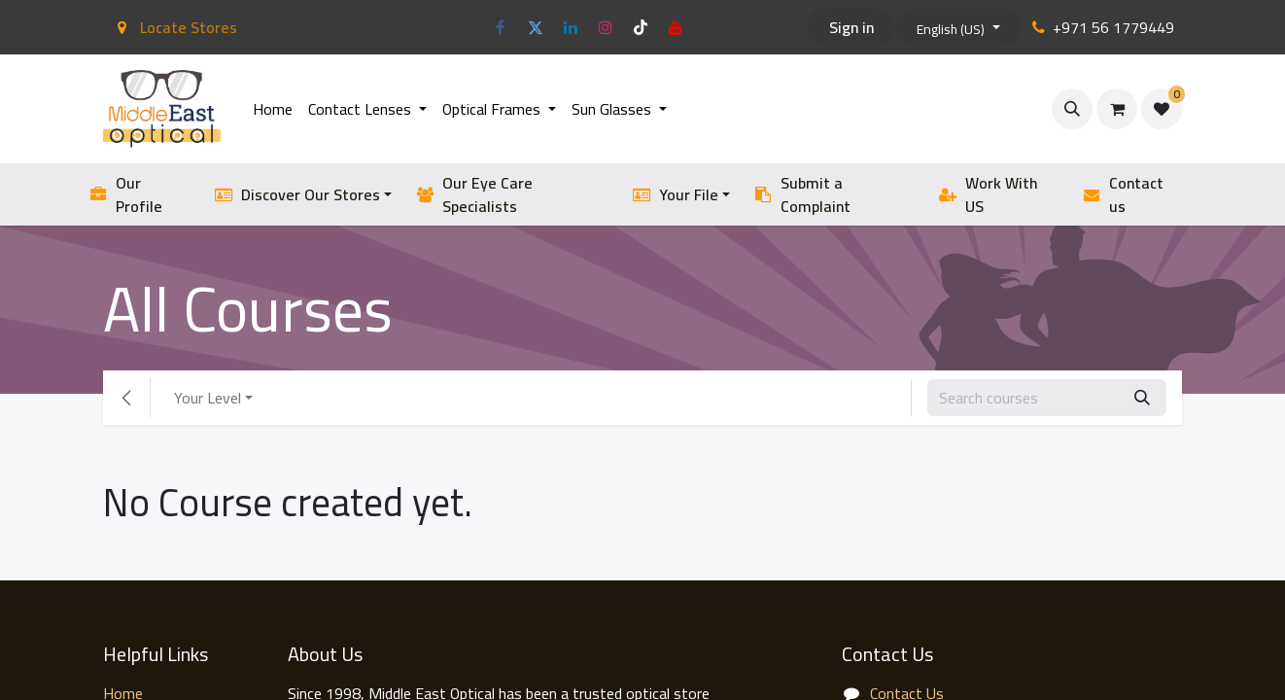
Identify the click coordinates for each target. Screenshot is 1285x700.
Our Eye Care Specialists (474, 194)
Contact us (1122, 194)
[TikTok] (640, 27)
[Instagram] (605, 27)
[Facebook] (500, 27)
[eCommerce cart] (1116, 108)
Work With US (988, 194)
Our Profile (125, 194)
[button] (1072, 108)
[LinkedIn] (570, 27)
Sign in (851, 27)
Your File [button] (675, 194)
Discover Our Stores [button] (296, 194)
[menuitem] (272, 108)
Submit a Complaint (802, 194)
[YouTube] (675, 27)
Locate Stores (174, 27)
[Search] (1142, 397)
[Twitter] (535, 27)
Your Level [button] (207, 397)
